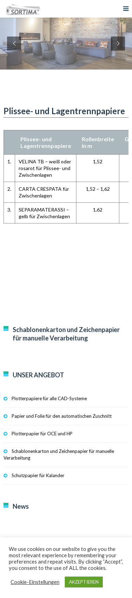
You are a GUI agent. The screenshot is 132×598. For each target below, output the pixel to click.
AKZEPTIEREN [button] (84, 582)
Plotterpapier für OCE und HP (42, 433)
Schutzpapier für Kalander (38, 475)
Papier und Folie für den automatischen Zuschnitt (62, 416)
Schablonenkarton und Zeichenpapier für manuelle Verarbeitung (59, 454)
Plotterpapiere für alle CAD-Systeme (49, 398)
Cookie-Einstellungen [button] (35, 582)
